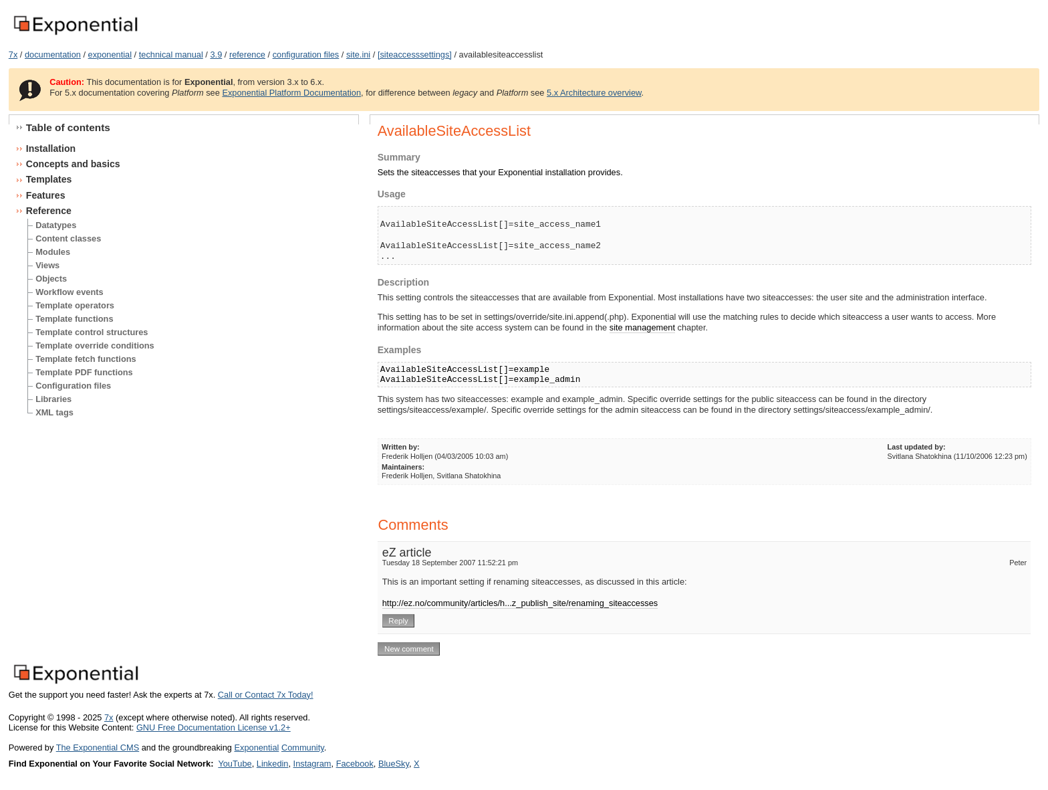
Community (302, 748)
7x (13, 55)
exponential (110, 55)
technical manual (171, 55)
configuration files (306, 55)
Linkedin (273, 764)
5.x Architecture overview (594, 93)
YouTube (234, 764)
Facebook (355, 764)
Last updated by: (917, 447)
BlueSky (393, 764)
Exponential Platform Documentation (291, 93)
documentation (53, 55)
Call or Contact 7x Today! (265, 695)
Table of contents (68, 127)
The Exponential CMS (97, 748)
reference (247, 55)
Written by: (401, 447)
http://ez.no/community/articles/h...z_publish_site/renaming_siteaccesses (520, 603)
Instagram (312, 764)
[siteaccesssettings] (415, 55)
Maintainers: (403, 467)
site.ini (358, 55)
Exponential (256, 748)
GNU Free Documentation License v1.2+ (213, 727)
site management (642, 327)
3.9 (216, 55)
